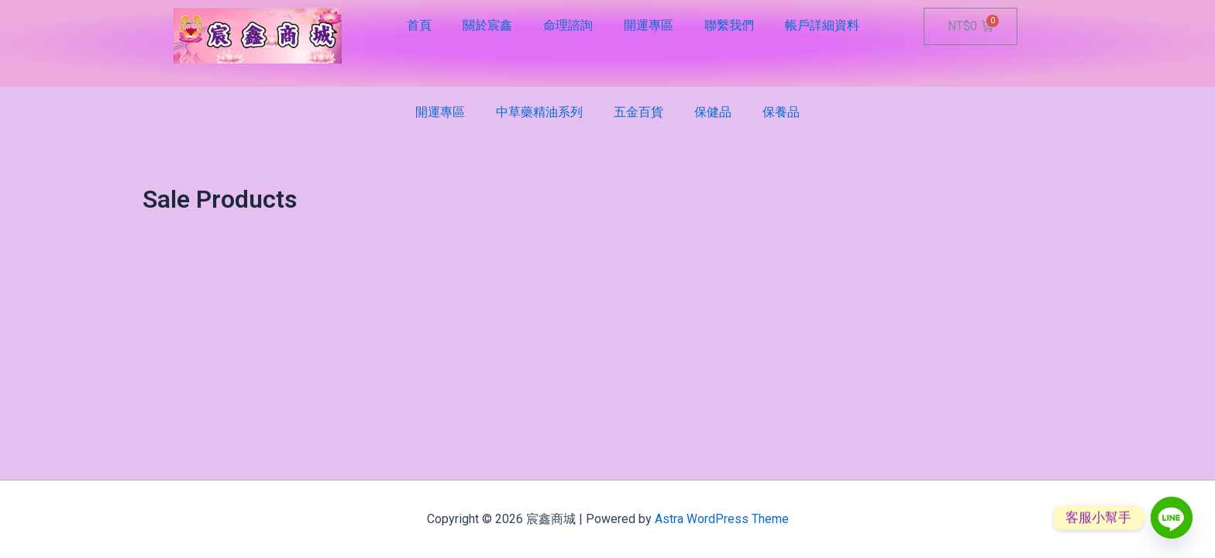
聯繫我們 (729, 25)
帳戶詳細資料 (822, 25)
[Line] (1172, 518)
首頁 (419, 25)
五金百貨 (638, 112)
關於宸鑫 (487, 25)
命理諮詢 (568, 25)
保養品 (781, 112)
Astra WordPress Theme (722, 519)
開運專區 (648, 25)
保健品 (712, 112)
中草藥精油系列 (539, 112)
